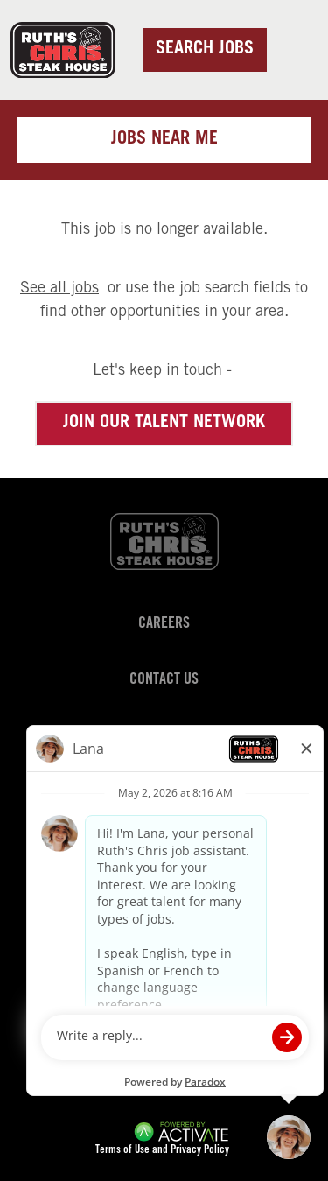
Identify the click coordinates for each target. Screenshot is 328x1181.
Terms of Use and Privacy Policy (162, 1150)
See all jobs (59, 289)
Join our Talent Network (164, 423)
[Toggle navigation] (294, 49)
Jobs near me (164, 140)
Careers (164, 624)
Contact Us (164, 680)
